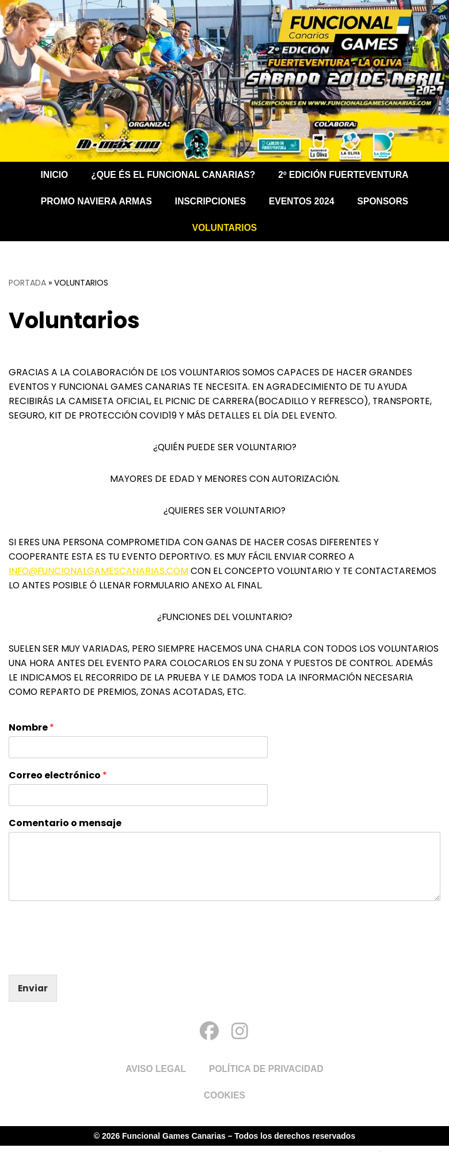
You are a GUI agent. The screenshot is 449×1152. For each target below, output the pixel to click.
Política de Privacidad (267, 1075)
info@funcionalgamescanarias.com (100, 574)
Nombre (31, 734)
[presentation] (96, 961)
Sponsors (386, 201)
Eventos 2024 (302, 201)
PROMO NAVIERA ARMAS (94, 201)
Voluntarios (224, 228)
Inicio (51, 175)
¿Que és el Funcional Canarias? (172, 175)
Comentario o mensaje (65, 829)
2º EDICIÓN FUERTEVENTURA (346, 175)
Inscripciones (210, 201)
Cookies (224, 1102)
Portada (27, 282)
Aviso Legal (154, 1075)
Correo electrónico (58, 782)
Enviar (33, 994)
